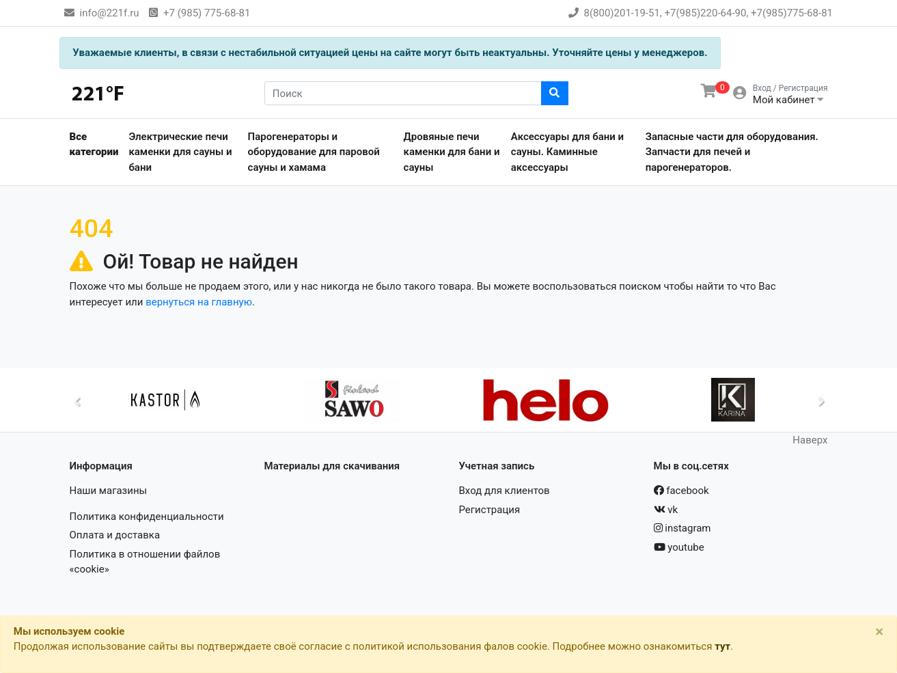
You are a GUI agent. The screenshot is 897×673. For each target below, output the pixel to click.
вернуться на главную (199, 302)
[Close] (879, 631)
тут (722, 646)
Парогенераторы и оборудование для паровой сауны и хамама (314, 152)
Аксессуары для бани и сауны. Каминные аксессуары (567, 152)
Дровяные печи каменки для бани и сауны (452, 152)
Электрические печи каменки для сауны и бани (180, 152)
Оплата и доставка (115, 535)
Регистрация (490, 510)
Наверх (809, 440)
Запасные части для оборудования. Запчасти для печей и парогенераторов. (732, 152)
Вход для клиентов (504, 490)
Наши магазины (109, 490)
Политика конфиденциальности (147, 516)
